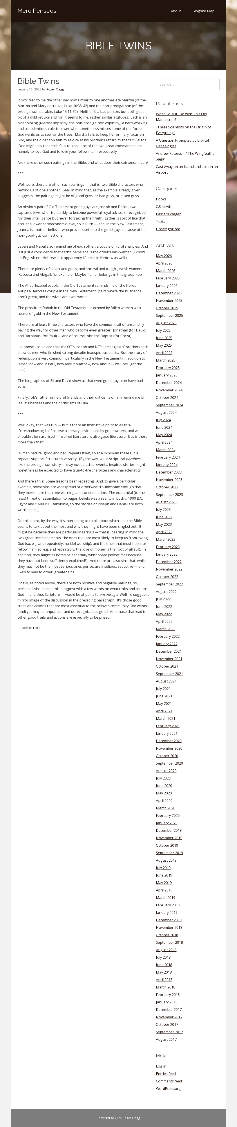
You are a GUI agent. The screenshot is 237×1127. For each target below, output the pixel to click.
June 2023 (164, 517)
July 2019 (163, 867)
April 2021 (164, 711)
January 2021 (166, 733)
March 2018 (165, 987)
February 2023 (168, 546)
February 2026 (168, 278)
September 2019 (169, 852)
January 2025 (166, 375)
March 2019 (165, 897)
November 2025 (169, 300)
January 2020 (166, 823)
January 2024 (166, 464)
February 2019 (168, 905)
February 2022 (168, 636)
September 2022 (169, 584)
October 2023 (167, 487)
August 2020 (166, 770)
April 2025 (164, 352)
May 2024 (164, 434)
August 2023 (166, 502)
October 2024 (167, 397)
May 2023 (164, 524)
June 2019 (164, 875)
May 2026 (164, 255)
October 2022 (167, 576)
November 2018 (169, 927)
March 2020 (165, 808)
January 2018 (166, 1002)
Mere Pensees (37, 10)
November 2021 (169, 658)
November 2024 (169, 390)
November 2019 (169, 837)
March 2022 (165, 629)
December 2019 (169, 830)
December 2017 (169, 1009)
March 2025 (165, 360)
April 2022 (164, 621)
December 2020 (169, 740)
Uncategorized (168, 229)
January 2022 (166, 643)
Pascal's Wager (168, 214)
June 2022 (164, 606)
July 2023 (163, 509)
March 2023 (165, 539)
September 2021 (169, 673)
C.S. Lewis (164, 206)
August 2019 (166, 860)
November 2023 (169, 479)
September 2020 (169, 763)
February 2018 (168, 994)
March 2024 (165, 449)
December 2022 (169, 561)
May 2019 (164, 882)
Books (161, 199)
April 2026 (164, 263)
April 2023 (164, 531)
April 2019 (164, 890)
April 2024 (164, 442)
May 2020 (164, 793)
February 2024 (168, 457)
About (176, 11)
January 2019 (166, 912)
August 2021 (166, 681)
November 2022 (169, 569)
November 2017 (169, 1017)
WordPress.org (168, 1088)
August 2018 (166, 949)
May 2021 (164, 703)
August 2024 (166, 412)
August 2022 (166, 591)
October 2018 (167, 935)
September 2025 (169, 315)
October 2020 (167, 755)
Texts (36, 628)
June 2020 (164, 785)
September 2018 (169, 942)
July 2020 (163, 778)
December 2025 (169, 293)
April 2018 (164, 979)
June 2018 (164, 964)
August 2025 (166, 322)
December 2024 (169, 382)
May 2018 (164, 972)
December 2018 (169, 920)
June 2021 (164, 696)
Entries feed (166, 1073)
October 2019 (167, 845)
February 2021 (168, 726)
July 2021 (163, 688)
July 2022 (163, 599)
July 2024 (163, 420)
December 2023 (169, 472)
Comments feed (169, 1081)
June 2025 (164, 337)
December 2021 (169, 651)
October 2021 (167, 666)
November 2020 (169, 748)
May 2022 (164, 614)
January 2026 (166, 285)
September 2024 (169, 405)
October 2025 (167, 308)
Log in (161, 1066)
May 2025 (164, 345)
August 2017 (166, 1039)
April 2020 (164, 800)
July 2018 (163, 957)
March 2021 (165, 718)
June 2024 (164, 427)
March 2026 (165, 270)
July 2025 (163, 330)
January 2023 (166, 554)
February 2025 (168, 367)
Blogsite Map (203, 11)
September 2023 (169, 494)
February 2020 (168, 815)
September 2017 (169, 1032)
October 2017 (167, 1024)
